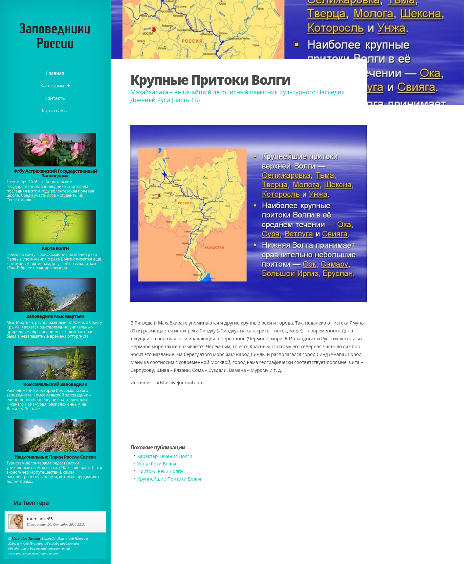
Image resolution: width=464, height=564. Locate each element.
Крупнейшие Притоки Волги (169, 479)
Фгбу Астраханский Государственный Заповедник (55, 173)
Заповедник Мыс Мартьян (55, 316)
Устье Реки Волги (156, 464)
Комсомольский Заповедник (55, 384)
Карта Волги (55, 248)
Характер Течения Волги (164, 456)
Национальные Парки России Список (55, 457)
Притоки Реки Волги (160, 471)
